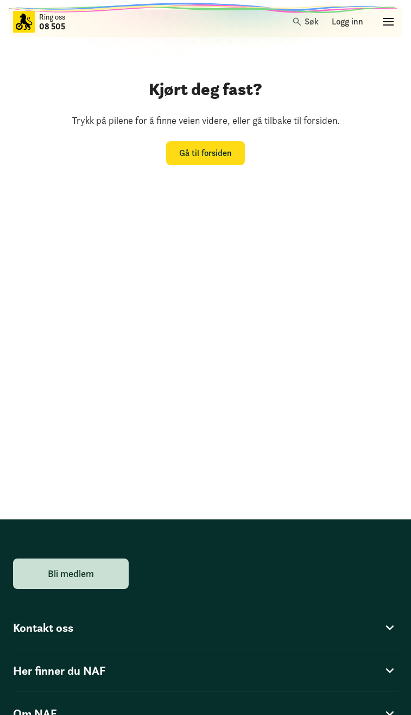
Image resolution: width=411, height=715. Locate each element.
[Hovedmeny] (388, 21)
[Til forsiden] (24, 22)
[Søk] (306, 22)
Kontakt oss (205, 627)
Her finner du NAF (205, 670)
